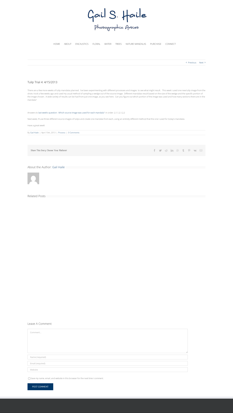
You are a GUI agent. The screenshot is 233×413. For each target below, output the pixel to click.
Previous (192, 62)
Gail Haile (34, 132)
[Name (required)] (108, 357)
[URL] (108, 369)
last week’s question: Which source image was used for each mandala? (71, 112)
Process (61, 132)
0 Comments (73, 132)
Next (201, 62)
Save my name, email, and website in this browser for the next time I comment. (67, 378)
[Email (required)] (108, 363)
